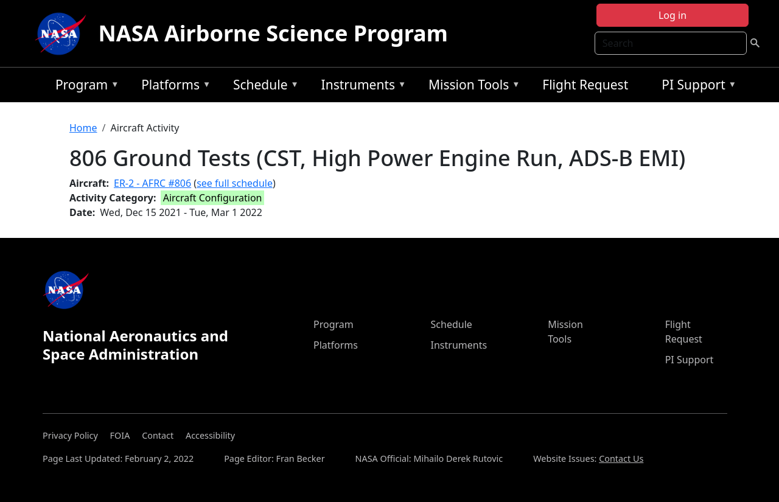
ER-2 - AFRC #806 (152, 183)
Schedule (263, 86)
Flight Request (585, 84)
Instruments (361, 86)
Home (83, 127)
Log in (672, 15)
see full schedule (235, 183)
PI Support (695, 86)
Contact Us (621, 458)
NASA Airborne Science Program (273, 33)
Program (84, 86)
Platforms (173, 86)
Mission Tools (471, 86)
